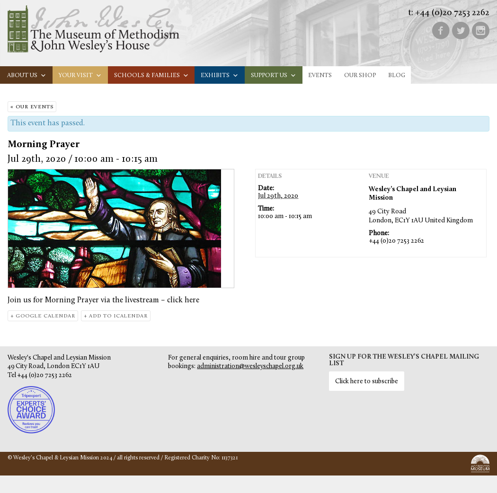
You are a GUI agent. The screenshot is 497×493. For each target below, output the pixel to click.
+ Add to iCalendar (116, 316)
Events (320, 75)
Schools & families (151, 75)
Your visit (80, 75)
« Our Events (31, 107)
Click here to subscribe (366, 381)
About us (26, 75)
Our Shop (360, 75)
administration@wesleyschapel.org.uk (250, 366)
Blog (396, 75)
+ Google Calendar (42, 316)
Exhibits (220, 75)
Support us (273, 75)
